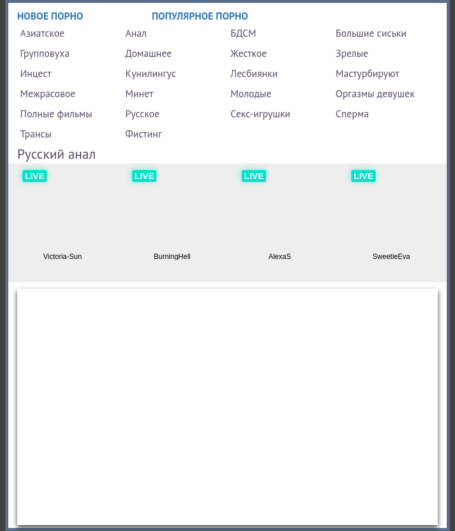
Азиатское (42, 33)
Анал (136, 33)
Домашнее (149, 53)
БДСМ (243, 33)
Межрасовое (47, 93)
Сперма (352, 113)
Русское (143, 113)
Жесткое (248, 53)
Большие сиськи (371, 33)
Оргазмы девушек (375, 93)
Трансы (36, 133)
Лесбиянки (254, 73)
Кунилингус (151, 73)
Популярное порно (200, 16)
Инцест (36, 73)
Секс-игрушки (260, 113)
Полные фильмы (56, 113)
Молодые (250, 93)
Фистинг (144, 133)
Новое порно (50, 16)
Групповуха (44, 53)
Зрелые (352, 53)
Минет (139, 93)
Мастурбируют (367, 73)
